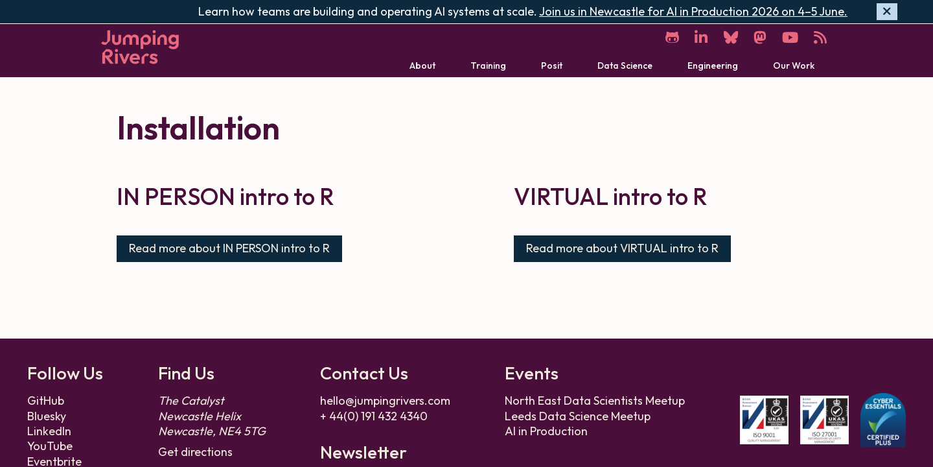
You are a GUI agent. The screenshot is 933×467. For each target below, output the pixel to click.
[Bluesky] (728, 37)
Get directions (195, 451)
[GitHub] (668, 37)
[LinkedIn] (697, 37)
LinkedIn (49, 430)
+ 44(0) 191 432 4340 (374, 415)
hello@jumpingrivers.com (385, 399)
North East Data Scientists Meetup (595, 399)
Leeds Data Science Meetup (578, 415)
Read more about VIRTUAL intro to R (622, 247)
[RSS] (820, 37)
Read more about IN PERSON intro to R (229, 247)
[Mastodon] (758, 37)
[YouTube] (789, 37)
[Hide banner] (887, 12)
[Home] (140, 47)
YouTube (50, 445)
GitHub (45, 399)
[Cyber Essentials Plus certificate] (883, 419)
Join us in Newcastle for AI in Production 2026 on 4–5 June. (693, 11)
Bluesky (46, 415)
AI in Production (546, 430)
